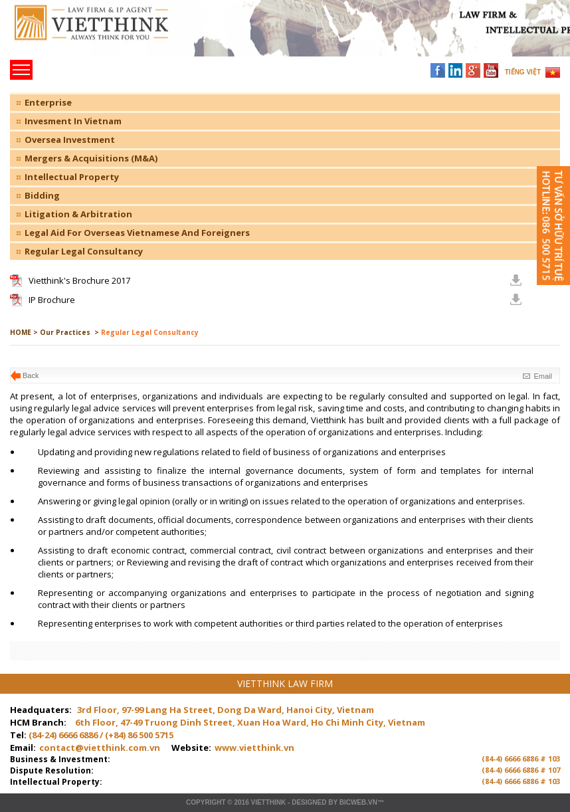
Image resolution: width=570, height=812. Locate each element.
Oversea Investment (70, 140)
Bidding (42, 195)
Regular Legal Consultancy (84, 251)
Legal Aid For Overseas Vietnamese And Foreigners (137, 233)
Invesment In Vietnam (73, 121)
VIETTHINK (268, 802)
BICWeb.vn (358, 802)
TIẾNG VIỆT (523, 72)
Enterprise (48, 102)
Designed (309, 802)
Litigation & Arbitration (78, 214)
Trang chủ (102, 33)
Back (31, 375)
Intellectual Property (72, 177)
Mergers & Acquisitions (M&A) (91, 158)
